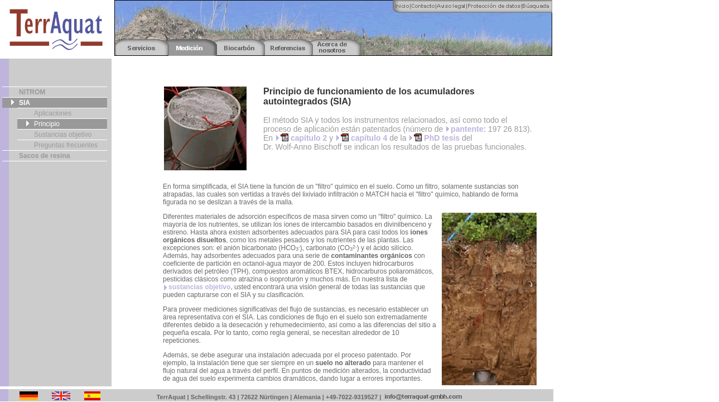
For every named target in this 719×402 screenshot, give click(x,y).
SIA (24, 103)
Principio (47, 124)
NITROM (32, 92)
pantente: (468, 129)
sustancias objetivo (199, 287)
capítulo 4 (364, 137)
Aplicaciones (52, 113)
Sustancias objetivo (62, 134)
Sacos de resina (44, 156)
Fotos (547, 395)
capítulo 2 (304, 137)
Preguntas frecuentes (66, 145)
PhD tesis (437, 137)
